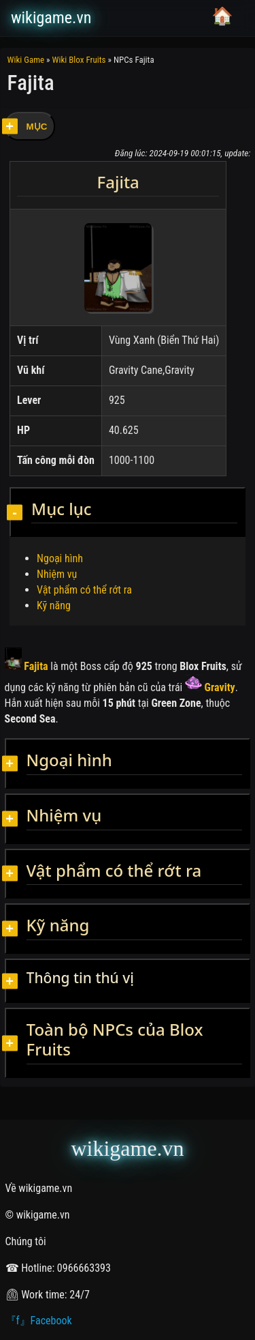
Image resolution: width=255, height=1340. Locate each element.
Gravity (210, 687)
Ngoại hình (60, 558)
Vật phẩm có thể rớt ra (84, 589)
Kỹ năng (54, 605)
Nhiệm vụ (57, 574)
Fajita (26, 666)
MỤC (37, 126)
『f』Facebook (38, 1320)
